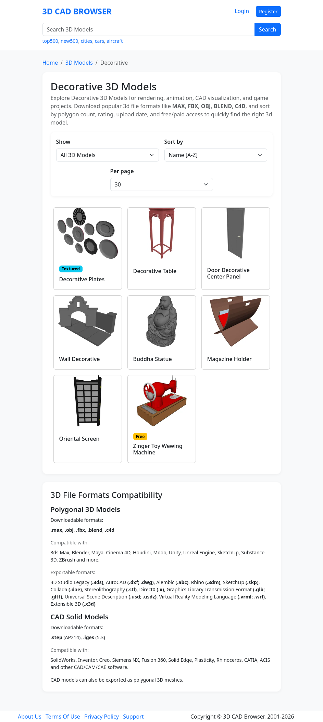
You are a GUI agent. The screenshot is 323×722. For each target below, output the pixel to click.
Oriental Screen (79, 438)
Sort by (173, 141)
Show (63, 141)
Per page (122, 171)
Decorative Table (155, 271)
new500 (69, 41)
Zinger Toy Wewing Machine (158, 449)
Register (268, 11)
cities (86, 41)
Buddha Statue (152, 359)
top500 (50, 41)
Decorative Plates (82, 279)
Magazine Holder (229, 359)
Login (242, 11)
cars (99, 41)
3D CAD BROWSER (77, 11)
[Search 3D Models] (148, 29)
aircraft (115, 41)
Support (133, 716)
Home (50, 62)
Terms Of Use (63, 716)
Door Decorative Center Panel (228, 273)
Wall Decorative (79, 359)
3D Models (79, 62)
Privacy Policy (101, 716)
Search (267, 29)
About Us (29, 716)
